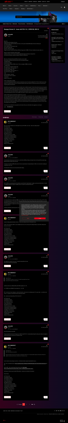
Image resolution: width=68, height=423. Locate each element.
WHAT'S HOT (44, 1)
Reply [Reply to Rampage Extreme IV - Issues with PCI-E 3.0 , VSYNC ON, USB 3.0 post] (46, 111)
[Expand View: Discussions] (18, 5)
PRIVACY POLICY (46, 414)
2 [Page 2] (26, 404)
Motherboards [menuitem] (45, 5)
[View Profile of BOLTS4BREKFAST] (12, 121)
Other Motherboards (30, 23)
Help (61, 7)
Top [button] (4, 420)
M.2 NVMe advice (54, 32)
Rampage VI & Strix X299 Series (56, 41)
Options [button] (63, 23)
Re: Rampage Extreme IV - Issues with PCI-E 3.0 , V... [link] (42, 23)
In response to (13, 157)
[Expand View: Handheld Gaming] (36, 5)
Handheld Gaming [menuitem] (33, 5)
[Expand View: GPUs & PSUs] (7, 8)
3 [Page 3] (29, 404)
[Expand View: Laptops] (28, 5)
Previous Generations (21, 23)
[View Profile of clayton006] (10, 34)
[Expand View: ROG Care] (6, 5)
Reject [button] (28, 217)
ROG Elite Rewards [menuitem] (30, 8)
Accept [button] (40, 217)
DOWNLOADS (35, 1)
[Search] (34, 17)
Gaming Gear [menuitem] (17, 8)
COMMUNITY (39, 1)
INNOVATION (30, 1)
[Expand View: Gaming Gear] (19, 8)
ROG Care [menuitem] (4, 5)
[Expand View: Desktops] (23, 5)
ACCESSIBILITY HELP (19, 410)
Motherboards (15, 23)
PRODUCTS (26, 1)
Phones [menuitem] (39, 5)
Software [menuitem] (9, 5)
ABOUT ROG (5, 410)
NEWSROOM (13, 410)
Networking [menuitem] (23, 8)
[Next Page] (33, 404)
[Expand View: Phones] (41, 5)
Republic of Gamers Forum (7, 23)
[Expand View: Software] (11, 5)
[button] (5, 111)
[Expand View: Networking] (25, 8)
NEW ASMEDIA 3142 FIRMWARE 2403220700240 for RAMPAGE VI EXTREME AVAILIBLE (56, 58)
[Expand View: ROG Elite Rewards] (33, 8)
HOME (9, 410)
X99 (52, 47)
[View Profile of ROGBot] (46, 38)
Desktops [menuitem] (21, 5)
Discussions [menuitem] (15, 5)
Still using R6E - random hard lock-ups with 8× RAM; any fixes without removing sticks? (57, 38)
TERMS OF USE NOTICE (40, 414)
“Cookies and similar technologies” (27, 214)
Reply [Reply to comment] (46, 148)
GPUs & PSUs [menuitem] (5, 8)
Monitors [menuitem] (11, 8)
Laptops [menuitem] (26, 5)
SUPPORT (48, 1)
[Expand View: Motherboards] (48, 5)
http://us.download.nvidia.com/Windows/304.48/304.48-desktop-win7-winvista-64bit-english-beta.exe (30, 363)
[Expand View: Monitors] (13, 8)
